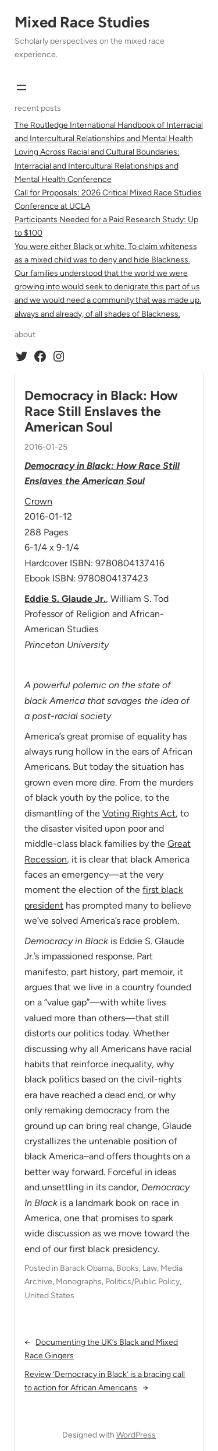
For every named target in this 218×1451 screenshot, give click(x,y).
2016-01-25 (45, 447)
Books (127, 1268)
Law (149, 1268)
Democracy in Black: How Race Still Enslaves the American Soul (101, 412)
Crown (38, 501)
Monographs (79, 1282)
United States (49, 1296)
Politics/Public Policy (142, 1282)
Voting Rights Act (139, 813)
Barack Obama (86, 1268)
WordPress (136, 1435)
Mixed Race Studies (82, 22)
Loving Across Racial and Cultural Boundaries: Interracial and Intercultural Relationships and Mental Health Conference (97, 165)
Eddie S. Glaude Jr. (65, 598)
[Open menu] (21, 87)
